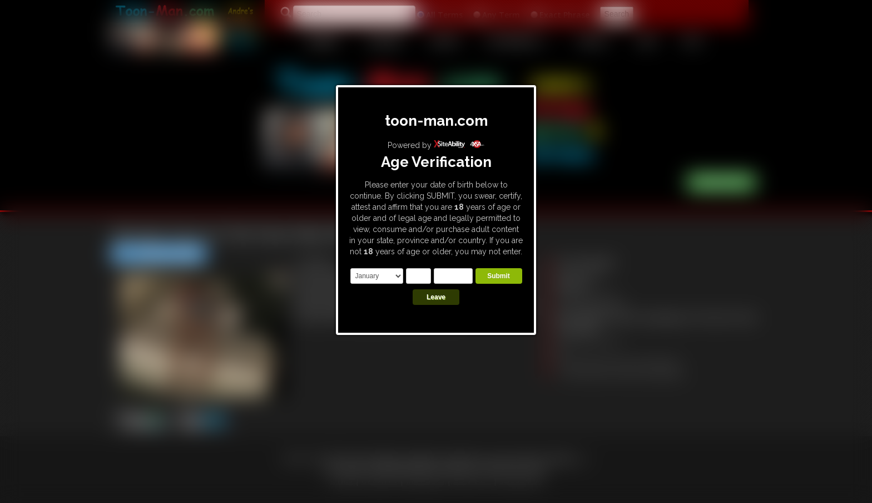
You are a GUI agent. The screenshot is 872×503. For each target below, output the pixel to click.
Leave (436, 297)
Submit (498, 276)
